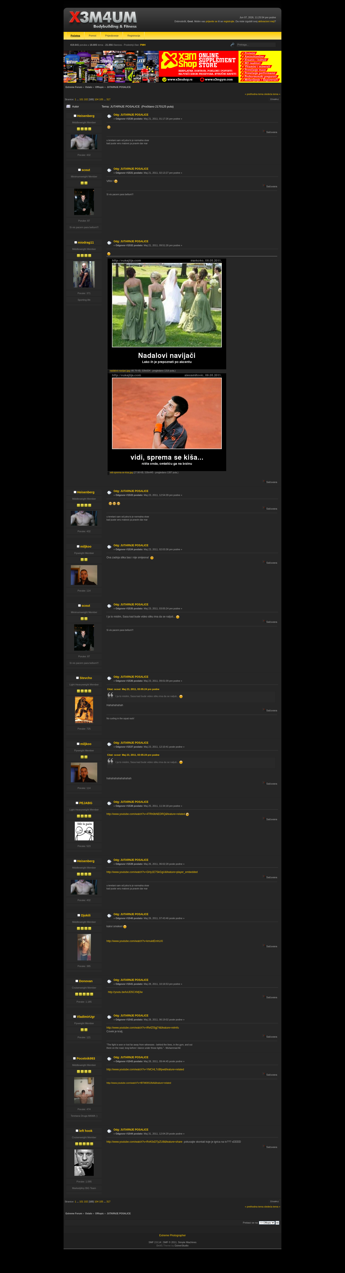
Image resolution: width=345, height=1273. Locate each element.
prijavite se (211, 21)
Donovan (86, 981)
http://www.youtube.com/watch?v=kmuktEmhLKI (134, 941)
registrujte (229, 21)
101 (81, 99)
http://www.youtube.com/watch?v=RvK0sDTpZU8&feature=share (144, 1141)
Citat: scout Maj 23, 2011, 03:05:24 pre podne (133, 689)
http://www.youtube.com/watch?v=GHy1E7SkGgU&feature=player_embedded (152, 872)
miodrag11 (86, 242)
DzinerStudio (182, 1245)
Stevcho (86, 678)
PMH (142, 45)
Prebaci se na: (250, 1222)
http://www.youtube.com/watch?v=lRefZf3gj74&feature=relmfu (142, 1027)
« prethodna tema (254, 94)
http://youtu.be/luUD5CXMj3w (125, 992)
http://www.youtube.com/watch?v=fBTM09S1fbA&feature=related (138, 1083)
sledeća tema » (272, 94)
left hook (85, 1131)
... (78, 99)
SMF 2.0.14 (155, 1242)
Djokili (85, 915)
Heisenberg (85, 116)
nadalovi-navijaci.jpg (119, 371)
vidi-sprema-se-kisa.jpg (120, 472)
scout (86, 170)
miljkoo (85, 546)
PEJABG (85, 803)
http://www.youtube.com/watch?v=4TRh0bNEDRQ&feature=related (145, 814)
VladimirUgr (86, 1016)
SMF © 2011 (170, 1242)
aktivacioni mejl (266, 21)
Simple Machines (187, 1242)
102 (86, 99)
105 (101, 99)
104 (97, 99)
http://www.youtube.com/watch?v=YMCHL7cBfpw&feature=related (145, 1069)
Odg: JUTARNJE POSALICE (131, 114)
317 (108, 99)
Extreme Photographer (172, 1235)
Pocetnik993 (86, 1058)
